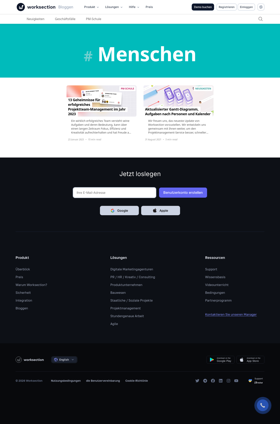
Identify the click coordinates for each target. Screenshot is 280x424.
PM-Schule (93, 19)
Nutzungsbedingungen (66, 380)
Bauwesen (118, 293)
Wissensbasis (215, 277)
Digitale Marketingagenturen (131, 269)
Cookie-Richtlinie (136, 380)
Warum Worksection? (31, 285)
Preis (19, 277)
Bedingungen (215, 293)
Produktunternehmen (126, 285)
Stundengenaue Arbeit (127, 316)
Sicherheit (23, 293)
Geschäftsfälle (65, 19)
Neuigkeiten (35, 19)
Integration (24, 300)
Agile (114, 324)
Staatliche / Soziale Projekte (131, 300)
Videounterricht (216, 285)
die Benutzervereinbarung (103, 380)
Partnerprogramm (218, 300)
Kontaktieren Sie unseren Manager (233, 314)
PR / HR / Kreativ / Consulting (132, 277)
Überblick (23, 269)
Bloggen (22, 308)
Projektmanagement (125, 308)
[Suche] (260, 19)
